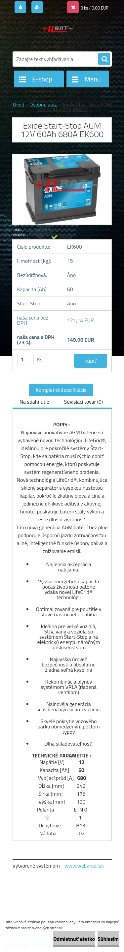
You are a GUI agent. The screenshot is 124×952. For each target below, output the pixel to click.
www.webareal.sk (84, 866)
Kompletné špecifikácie (61, 390)
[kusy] (25, 359)
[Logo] (58, 32)
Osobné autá (43, 104)
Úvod (18, 104)
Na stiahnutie (34, 402)
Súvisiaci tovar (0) (83, 402)
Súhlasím (108, 939)
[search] (104, 59)
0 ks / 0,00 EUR (95, 8)
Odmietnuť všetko (74, 939)
